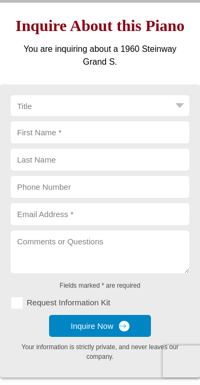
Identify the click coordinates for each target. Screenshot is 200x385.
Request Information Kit (68, 302)
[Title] (100, 105)
